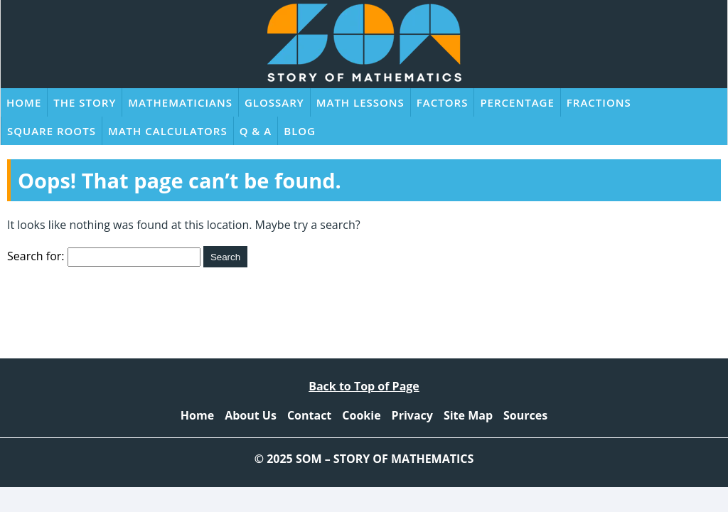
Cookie (361, 415)
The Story (84, 102)
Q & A (256, 131)
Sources (525, 415)
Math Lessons (360, 102)
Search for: (36, 256)
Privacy (412, 415)
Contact (309, 415)
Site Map (468, 415)
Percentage (517, 102)
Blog (300, 131)
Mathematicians (180, 102)
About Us (251, 415)
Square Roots (51, 131)
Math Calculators (168, 131)
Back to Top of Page (364, 386)
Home (23, 102)
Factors (443, 102)
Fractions (599, 102)
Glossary (274, 102)
